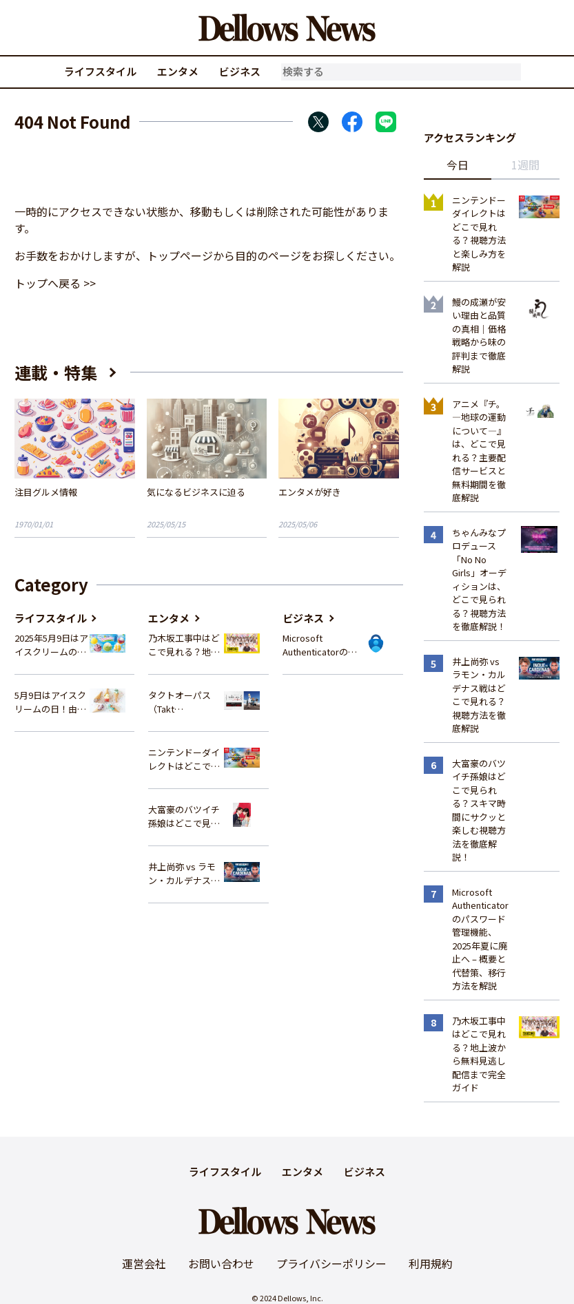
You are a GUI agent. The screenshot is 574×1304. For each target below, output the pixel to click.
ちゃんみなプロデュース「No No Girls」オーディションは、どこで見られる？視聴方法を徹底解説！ (479, 579)
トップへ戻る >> (55, 283)
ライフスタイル (100, 71)
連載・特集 (55, 372)
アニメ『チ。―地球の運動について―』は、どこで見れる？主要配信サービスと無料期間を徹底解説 (479, 451)
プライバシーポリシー (331, 1263)
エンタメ (177, 71)
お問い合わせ (221, 1263)
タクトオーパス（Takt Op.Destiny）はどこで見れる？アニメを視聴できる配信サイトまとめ (184, 701)
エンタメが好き (309, 491)
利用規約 (431, 1263)
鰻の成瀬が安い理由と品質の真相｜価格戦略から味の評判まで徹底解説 (479, 335)
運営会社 (144, 1263)
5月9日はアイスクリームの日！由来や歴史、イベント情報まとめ (50, 701)
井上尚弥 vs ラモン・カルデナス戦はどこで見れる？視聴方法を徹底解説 (184, 873)
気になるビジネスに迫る (196, 491)
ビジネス (239, 71)
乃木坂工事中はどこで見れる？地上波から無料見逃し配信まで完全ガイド (184, 644)
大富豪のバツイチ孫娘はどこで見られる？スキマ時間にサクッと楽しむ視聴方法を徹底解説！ (184, 816)
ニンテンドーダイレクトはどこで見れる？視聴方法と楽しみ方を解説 (184, 759)
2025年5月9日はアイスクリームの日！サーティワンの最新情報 (51, 644)
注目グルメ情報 (45, 491)
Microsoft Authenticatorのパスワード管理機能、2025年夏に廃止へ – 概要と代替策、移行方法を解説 (320, 644)
